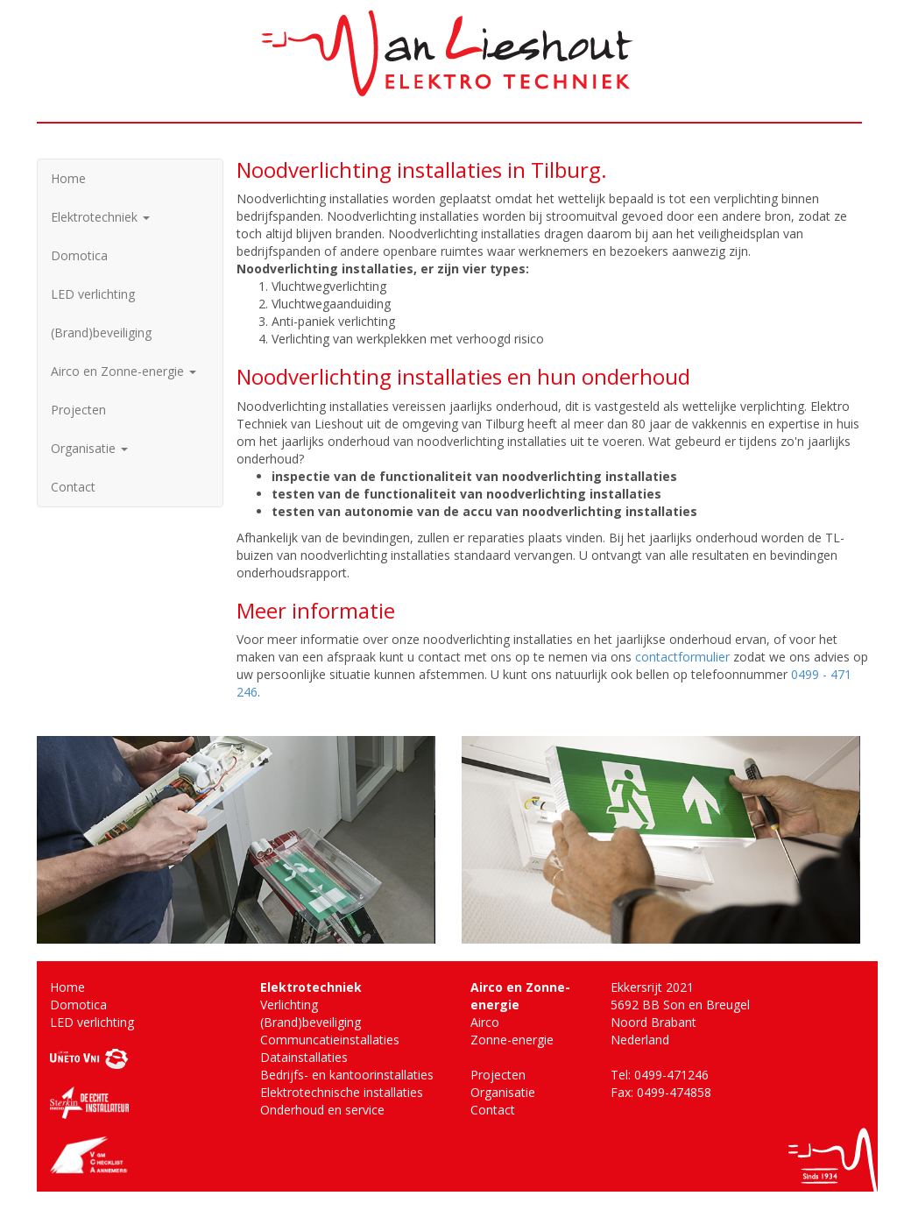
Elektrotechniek (100, 217)
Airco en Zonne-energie (123, 371)
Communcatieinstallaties (329, 1039)
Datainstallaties (304, 1057)
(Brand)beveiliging (101, 332)
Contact (73, 486)
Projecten (78, 409)
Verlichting (289, 1004)
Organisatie (89, 448)
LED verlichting (93, 294)
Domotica (79, 255)
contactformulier (682, 656)
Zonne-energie (512, 1039)
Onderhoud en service (322, 1109)
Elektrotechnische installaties (341, 1092)
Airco (484, 1022)
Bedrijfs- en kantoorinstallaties (347, 1074)
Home (68, 178)
